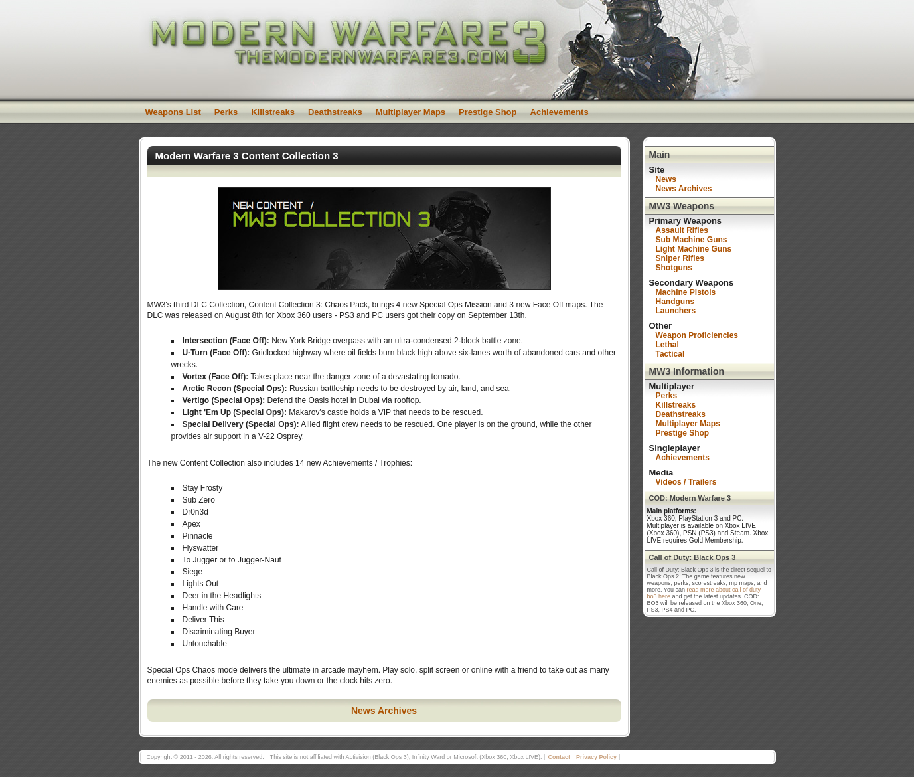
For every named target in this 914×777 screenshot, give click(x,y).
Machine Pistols (686, 292)
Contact (559, 757)
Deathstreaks (335, 112)
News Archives (384, 710)
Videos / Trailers (686, 482)
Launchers (676, 310)
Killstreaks (273, 112)
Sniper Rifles (680, 258)
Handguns (675, 301)
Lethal (667, 344)
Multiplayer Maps (410, 112)
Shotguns (674, 267)
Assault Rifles (682, 230)
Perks (226, 112)
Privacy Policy (596, 757)
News (666, 179)
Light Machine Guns (694, 249)
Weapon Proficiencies (697, 335)
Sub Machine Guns (691, 239)
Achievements (559, 112)
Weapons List (173, 112)
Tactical (670, 354)
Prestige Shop (487, 112)
